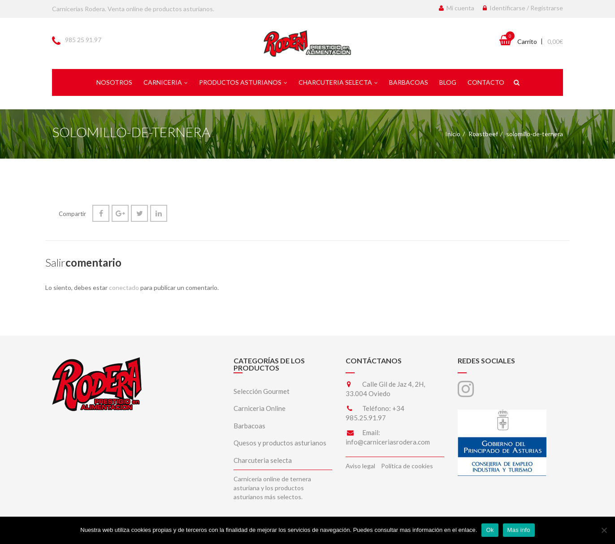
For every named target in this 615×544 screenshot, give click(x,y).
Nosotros (114, 82)
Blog (447, 82)
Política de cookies (407, 466)
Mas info (518, 530)
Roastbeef (483, 134)
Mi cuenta (456, 8)
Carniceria (165, 82)
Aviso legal (360, 466)
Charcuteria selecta (338, 82)
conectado (124, 287)
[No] (603, 530)
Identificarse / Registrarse (523, 8)
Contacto (486, 82)
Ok (490, 530)
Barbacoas (408, 82)
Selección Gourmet (262, 391)
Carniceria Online (260, 408)
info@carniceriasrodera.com (388, 442)
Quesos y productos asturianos (280, 443)
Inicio (452, 134)
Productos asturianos (243, 82)
